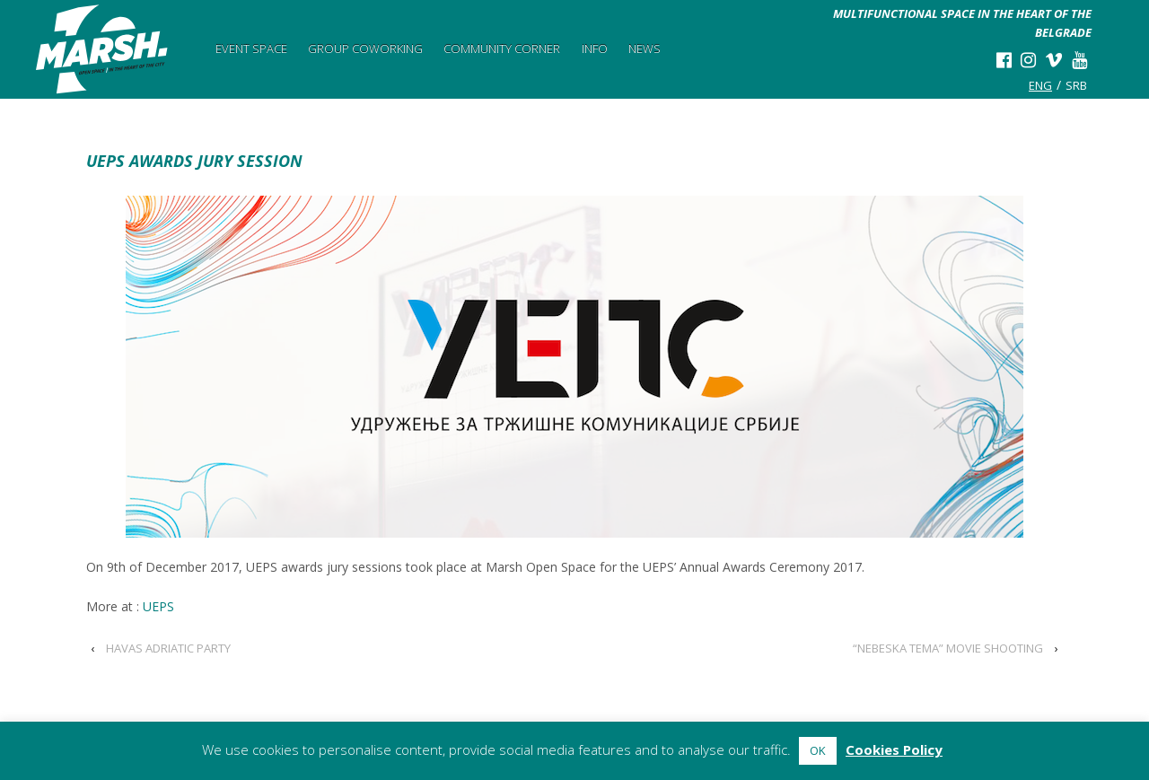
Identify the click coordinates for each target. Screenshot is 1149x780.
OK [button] (818, 750)
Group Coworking (365, 48)
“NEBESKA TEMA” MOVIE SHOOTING (948, 648)
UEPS (158, 606)
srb (1076, 85)
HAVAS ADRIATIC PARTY (168, 648)
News (644, 48)
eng (1040, 85)
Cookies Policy (894, 749)
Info (595, 48)
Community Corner (501, 48)
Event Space (251, 48)
